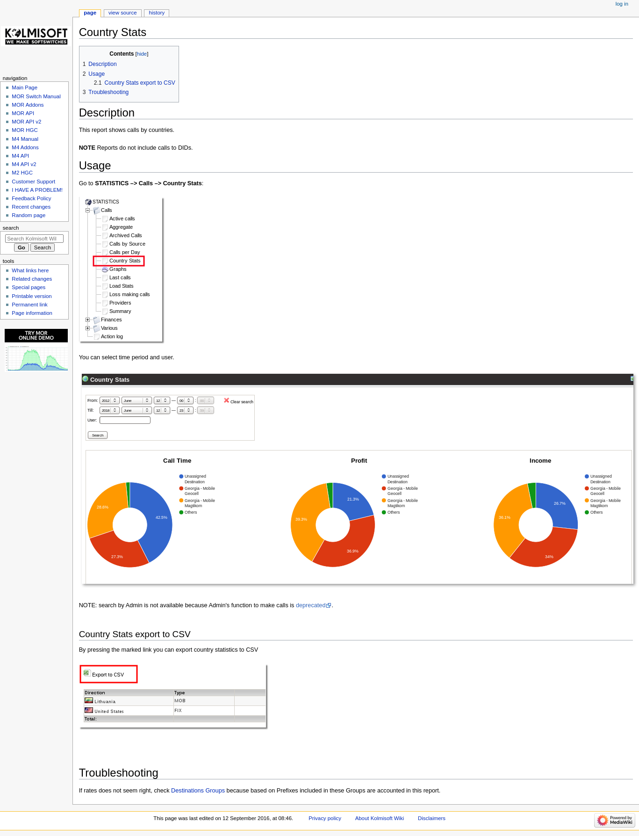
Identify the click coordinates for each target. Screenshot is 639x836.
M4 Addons (25, 147)
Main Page (24, 87)
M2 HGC (22, 172)
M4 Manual (25, 139)
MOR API (23, 113)
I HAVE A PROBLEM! (37, 190)
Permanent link (29, 304)
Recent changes (31, 207)
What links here (30, 270)
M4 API (20, 156)
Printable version (31, 296)
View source (122, 12)
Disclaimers (431, 818)
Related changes (32, 279)
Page (90, 12)
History (157, 12)
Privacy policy (325, 818)
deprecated (311, 605)
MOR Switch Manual (36, 96)
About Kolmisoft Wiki (379, 818)
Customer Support (33, 181)
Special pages (28, 287)
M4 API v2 (24, 164)
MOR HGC (24, 130)
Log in (622, 4)
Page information (32, 313)
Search (11, 228)
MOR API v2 (26, 121)
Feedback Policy (31, 198)
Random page (28, 215)
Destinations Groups (198, 790)
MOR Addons (27, 105)
